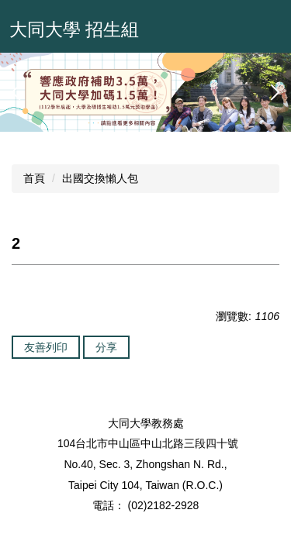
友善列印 (46, 347)
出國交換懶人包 (100, 178)
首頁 (34, 178)
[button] (19, 92)
